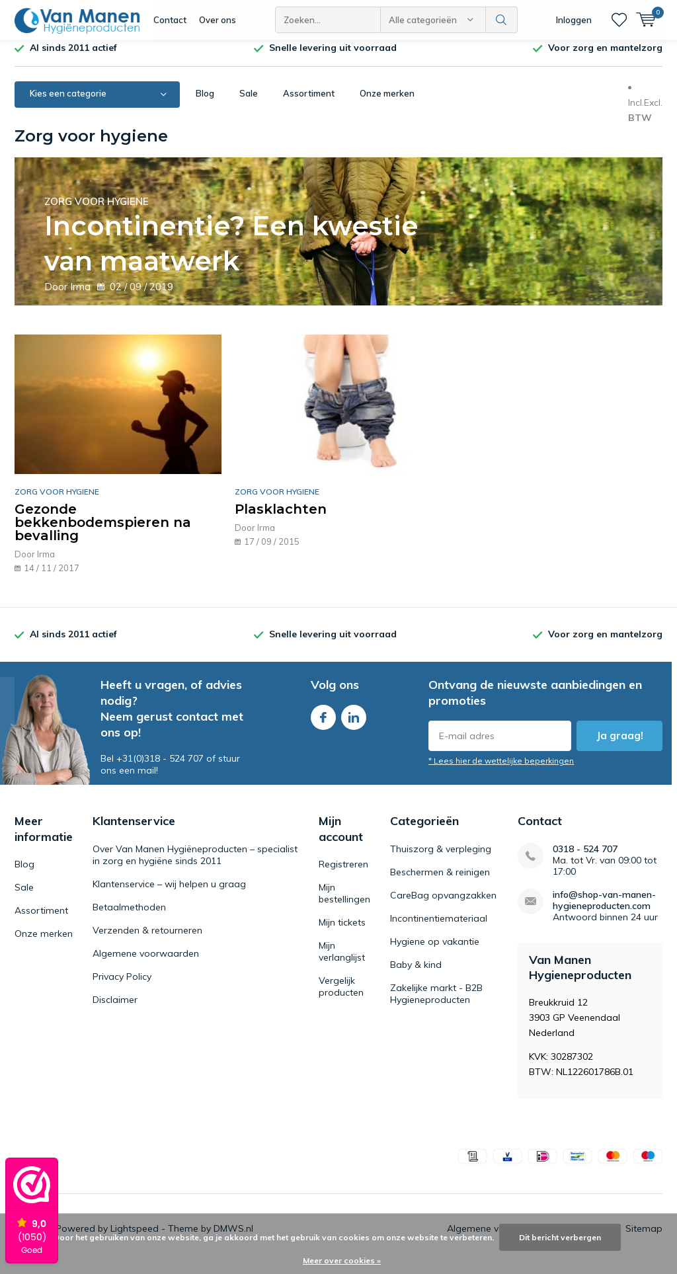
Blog (205, 103)
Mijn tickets (342, 932)
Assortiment (309, 103)
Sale (248, 103)
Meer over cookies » (342, 1260)
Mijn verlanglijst (342, 961)
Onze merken (387, 103)
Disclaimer (115, 1009)
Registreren (343, 874)
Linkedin (353, 724)
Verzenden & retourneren (147, 940)
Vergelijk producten (341, 996)
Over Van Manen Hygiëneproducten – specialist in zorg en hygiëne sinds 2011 (195, 865)
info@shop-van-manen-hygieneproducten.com (604, 910)
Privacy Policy (122, 986)
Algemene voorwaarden (146, 963)
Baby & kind (416, 974)
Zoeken (502, 20)
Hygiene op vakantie (434, 951)
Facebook (323, 724)
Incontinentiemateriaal (438, 928)
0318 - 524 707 (585, 859)
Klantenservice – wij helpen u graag (169, 894)
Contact (169, 20)
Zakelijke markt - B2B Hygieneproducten (436, 1003)
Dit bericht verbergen (560, 1237)
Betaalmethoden (129, 917)
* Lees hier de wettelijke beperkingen (501, 771)
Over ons (217, 20)
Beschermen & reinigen (440, 882)
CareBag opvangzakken (443, 905)
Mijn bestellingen (344, 903)
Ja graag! (619, 745)
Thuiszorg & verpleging (440, 859)
